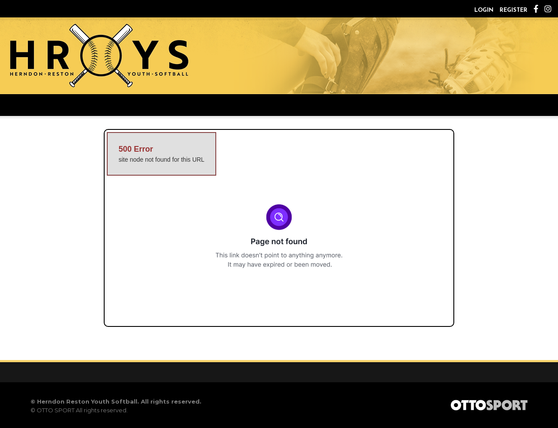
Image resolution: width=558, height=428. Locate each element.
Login (483, 10)
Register (513, 10)
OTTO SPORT (56, 410)
